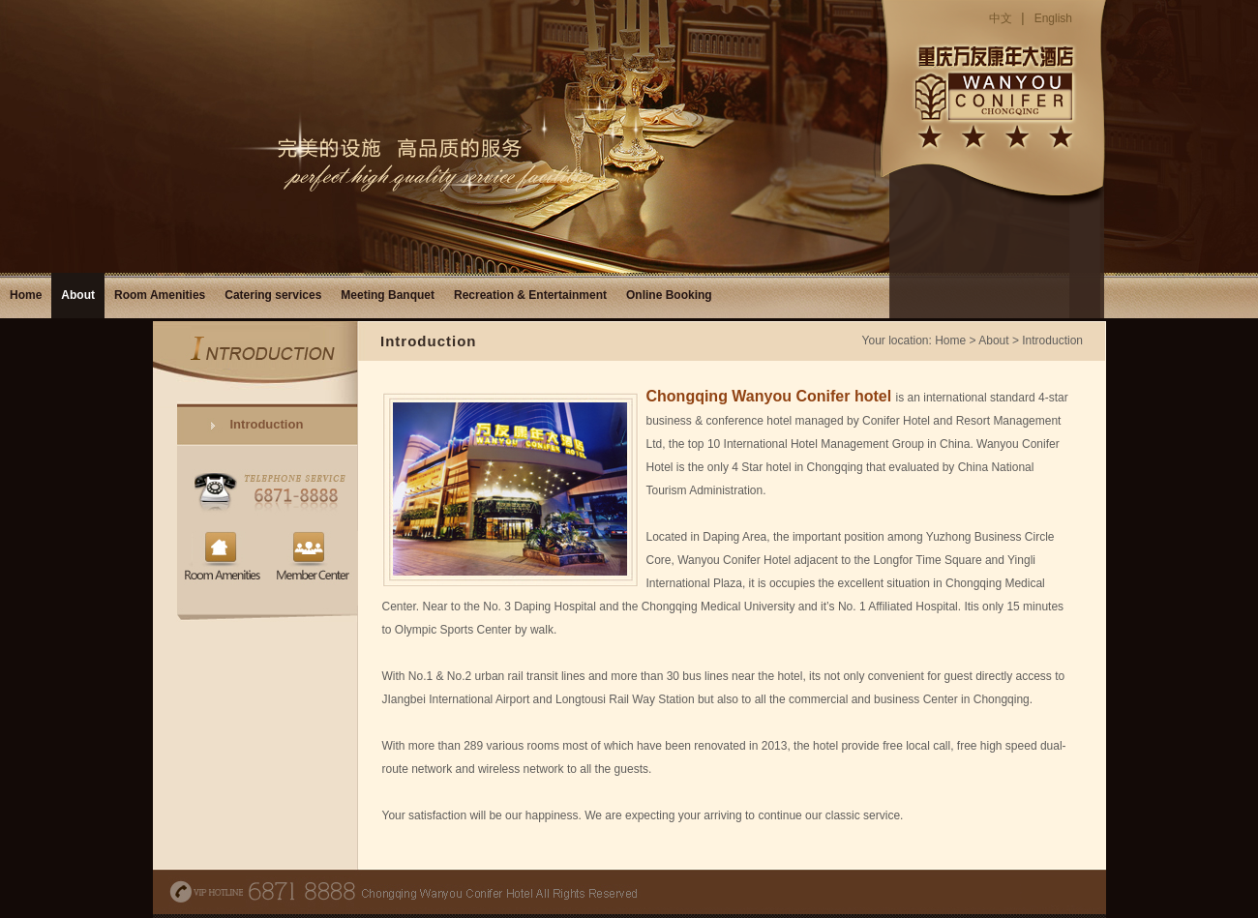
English (1053, 18)
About (78, 295)
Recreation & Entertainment (530, 295)
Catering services (273, 295)
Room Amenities (159, 295)
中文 (1000, 18)
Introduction (267, 424)
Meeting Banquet (387, 295)
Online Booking (669, 295)
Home (26, 295)
